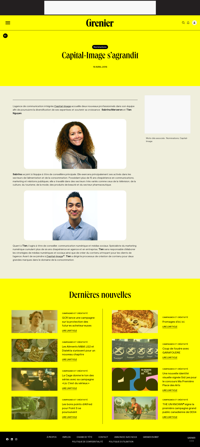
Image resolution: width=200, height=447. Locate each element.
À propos (51, 437)
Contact (103, 437)
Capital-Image (62, 106)
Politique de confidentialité (87, 442)
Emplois (66, 437)
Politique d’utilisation (121, 442)
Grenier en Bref (151, 437)
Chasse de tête (84, 437)
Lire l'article (69, 330)
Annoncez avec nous (125, 437)
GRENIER (191, 438)
